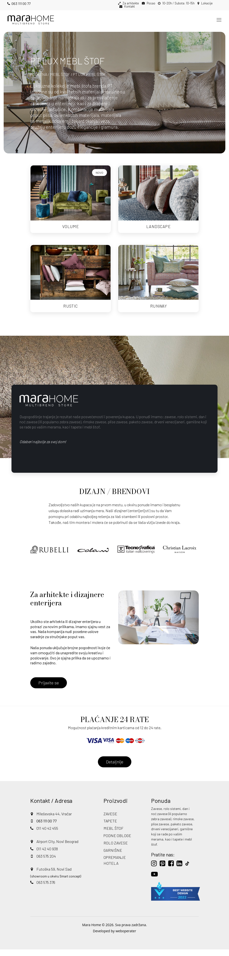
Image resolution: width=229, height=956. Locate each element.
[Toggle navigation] (219, 19)
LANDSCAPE (158, 226)
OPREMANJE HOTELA (115, 860)
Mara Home (91, 924)
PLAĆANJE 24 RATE (115, 719)
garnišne (186, 829)
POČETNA (38, 74)
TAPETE (110, 820)
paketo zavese (181, 824)
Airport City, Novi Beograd (57, 841)
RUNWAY (158, 305)
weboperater (125, 931)
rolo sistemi (172, 808)
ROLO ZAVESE (116, 843)
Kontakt (129, 6)
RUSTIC (70, 305)
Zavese (156, 808)
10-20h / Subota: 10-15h (178, 3)
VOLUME (70, 226)
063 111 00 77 (19, 3)
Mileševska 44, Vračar (54, 813)
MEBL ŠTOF (60, 74)
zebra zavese (160, 819)
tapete (178, 839)
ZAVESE (110, 813)
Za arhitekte (130, 3)
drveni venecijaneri (164, 829)
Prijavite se (48, 682)
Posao (150, 3)
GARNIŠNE (113, 850)
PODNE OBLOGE (117, 835)
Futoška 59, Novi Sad (54, 869)
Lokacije (206, 3)
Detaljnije (114, 761)
